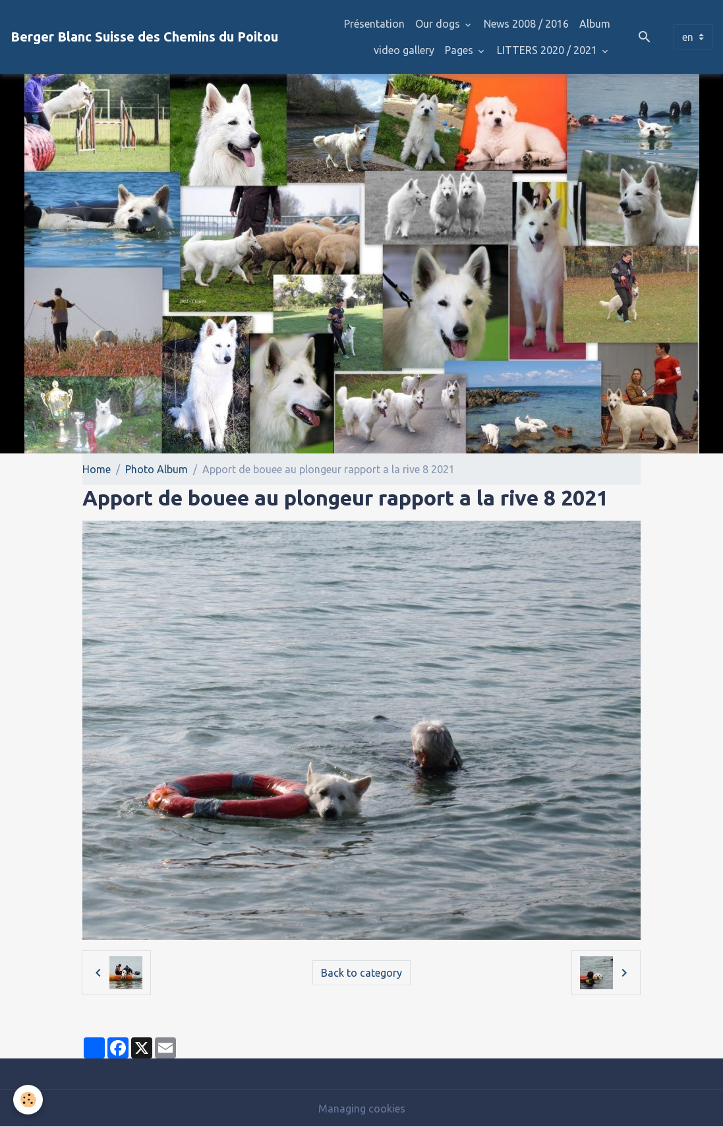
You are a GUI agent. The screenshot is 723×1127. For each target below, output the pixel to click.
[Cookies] (28, 1099)
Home (96, 469)
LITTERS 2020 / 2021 (548, 50)
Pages (460, 50)
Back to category (361, 973)
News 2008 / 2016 (526, 24)
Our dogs (439, 24)
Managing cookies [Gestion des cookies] (361, 1108)
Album (594, 24)
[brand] (144, 37)
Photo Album (156, 469)
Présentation (374, 24)
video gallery (404, 50)
